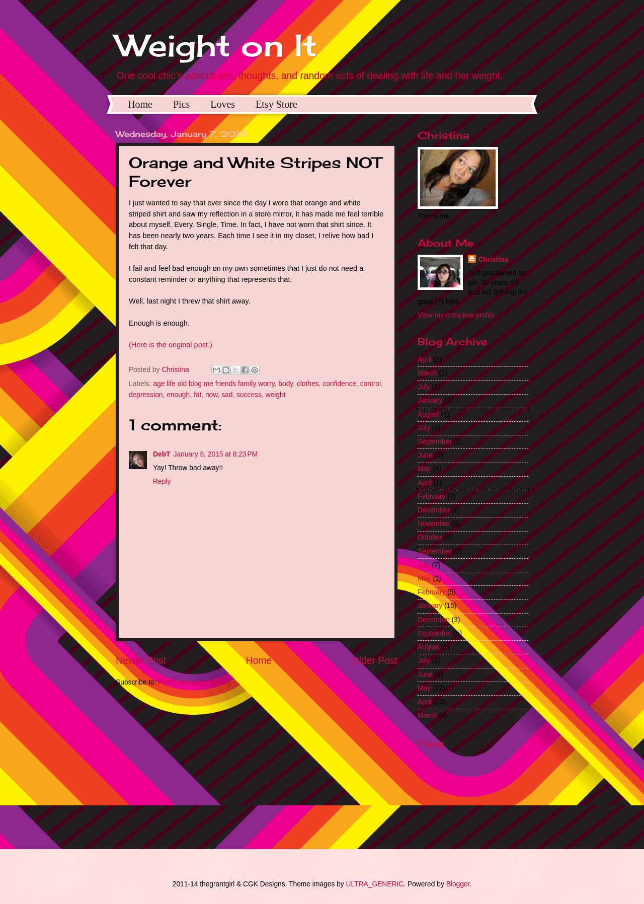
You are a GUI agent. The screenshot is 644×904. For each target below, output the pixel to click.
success (249, 395)
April (425, 359)
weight (276, 395)
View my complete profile (456, 315)
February (431, 496)
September (435, 441)
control (370, 384)
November (434, 524)
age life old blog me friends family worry (213, 384)
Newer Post (141, 660)
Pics (181, 104)
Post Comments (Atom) (194, 682)
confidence (339, 384)
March (427, 373)
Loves (222, 104)
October (430, 537)
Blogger (458, 884)
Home (140, 104)
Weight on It (216, 45)
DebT (162, 454)
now (211, 395)
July (424, 387)
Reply (162, 481)
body (285, 384)
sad (226, 395)
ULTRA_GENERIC (375, 884)
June (425, 455)
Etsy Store (276, 104)
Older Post (374, 660)
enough (178, 395)
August (428, 414)
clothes (308, 384)
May (424, 469)
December (434, 510)
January (430, 400)
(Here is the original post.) (170, 345)
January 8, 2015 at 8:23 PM (216, 454)
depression (146, 395)
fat (197, 395)
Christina (493, 259)
